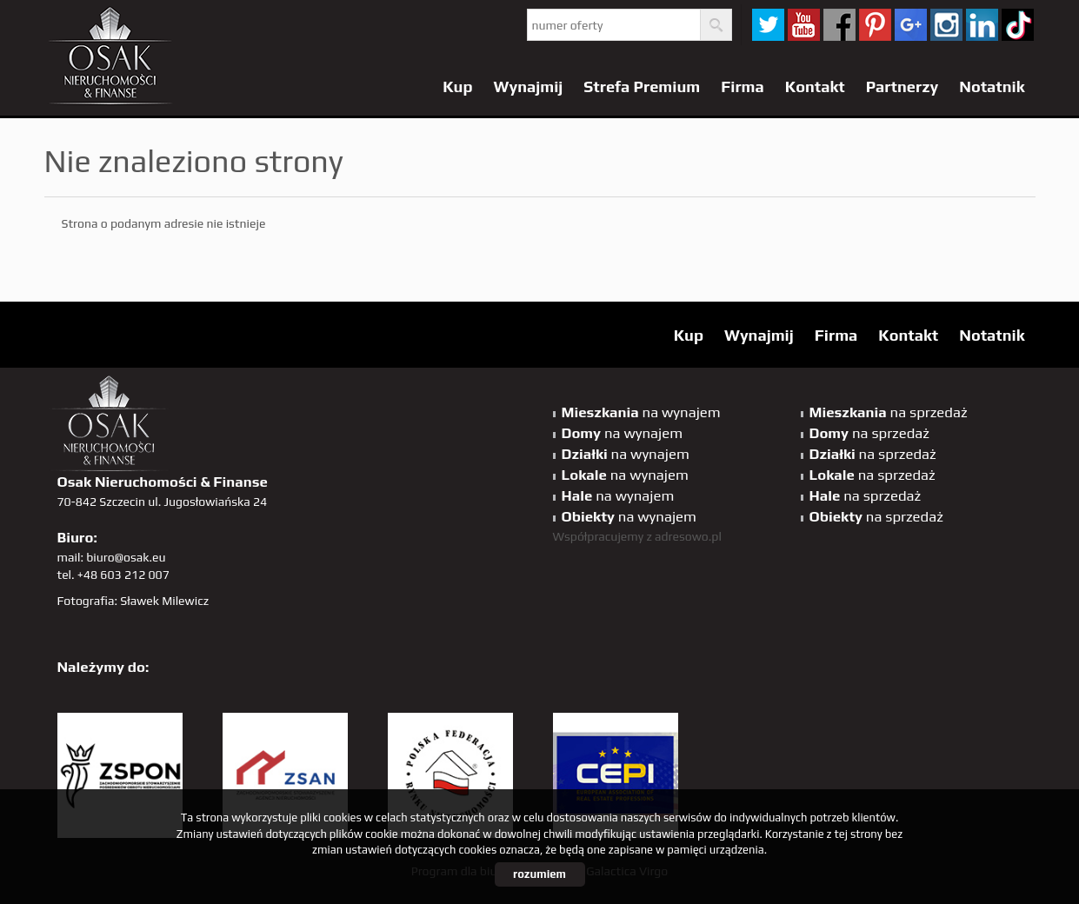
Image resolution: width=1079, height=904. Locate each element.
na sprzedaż (888, 412)
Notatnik (991, 86)
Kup (457, 86)
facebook (839, 25)
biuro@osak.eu (125, 557)
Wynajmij (528, 86)
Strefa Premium (641, 86)
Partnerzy (902, 86)
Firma (742, 86)
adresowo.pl (688, 536)
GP (911, 25)
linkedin (982, 25)
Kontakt (815, 86)
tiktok (1018, 25)
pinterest (875, 25)
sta (946, 25)
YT (804, 25)
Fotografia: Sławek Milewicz (133, 601)
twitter (768, 25)
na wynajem (641, 412)
